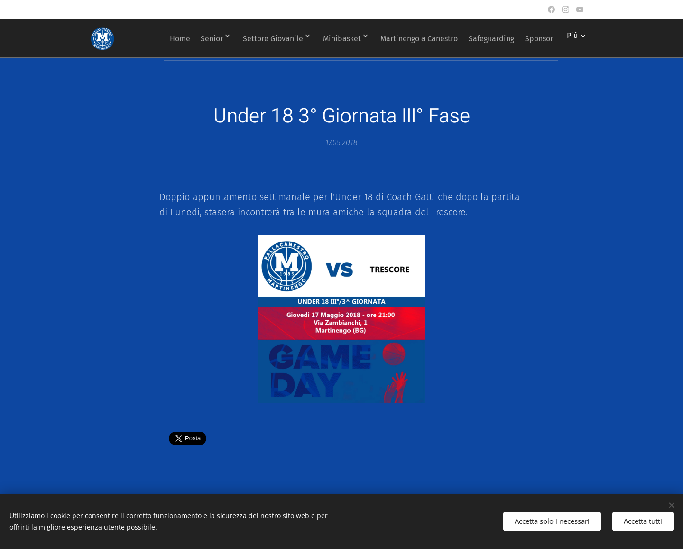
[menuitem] (191, 38)
